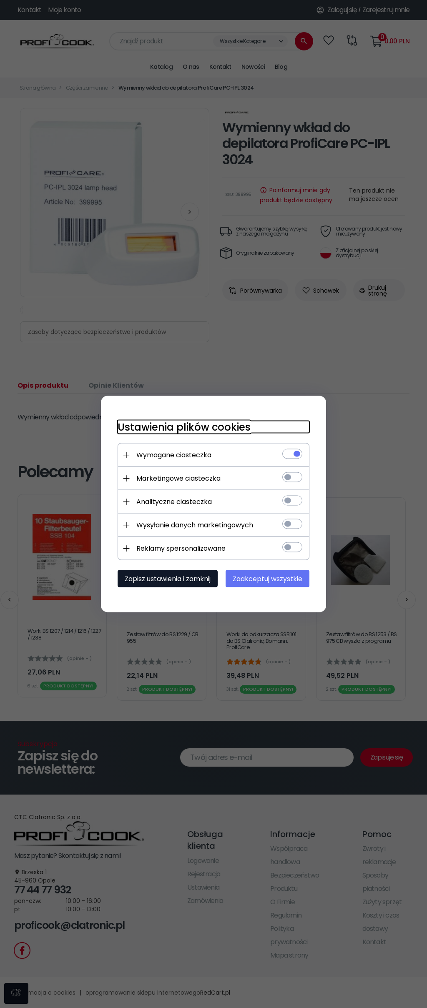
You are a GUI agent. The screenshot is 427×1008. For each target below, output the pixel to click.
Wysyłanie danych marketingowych (194, 525)
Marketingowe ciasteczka (178, 478)
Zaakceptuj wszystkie (267, 579)
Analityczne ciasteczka (174, 502)
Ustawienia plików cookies (184, 427)
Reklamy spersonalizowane (181, 548)
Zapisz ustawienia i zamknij (168, 579)
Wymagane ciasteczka (173, 455)
